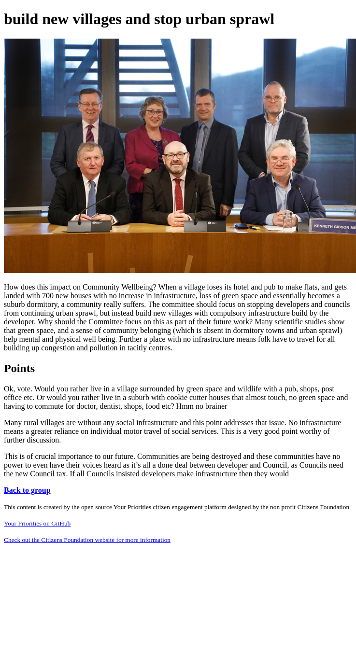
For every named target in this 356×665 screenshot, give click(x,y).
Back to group (27, 490)
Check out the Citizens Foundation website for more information (87, 539)
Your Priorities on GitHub (37, 523)
